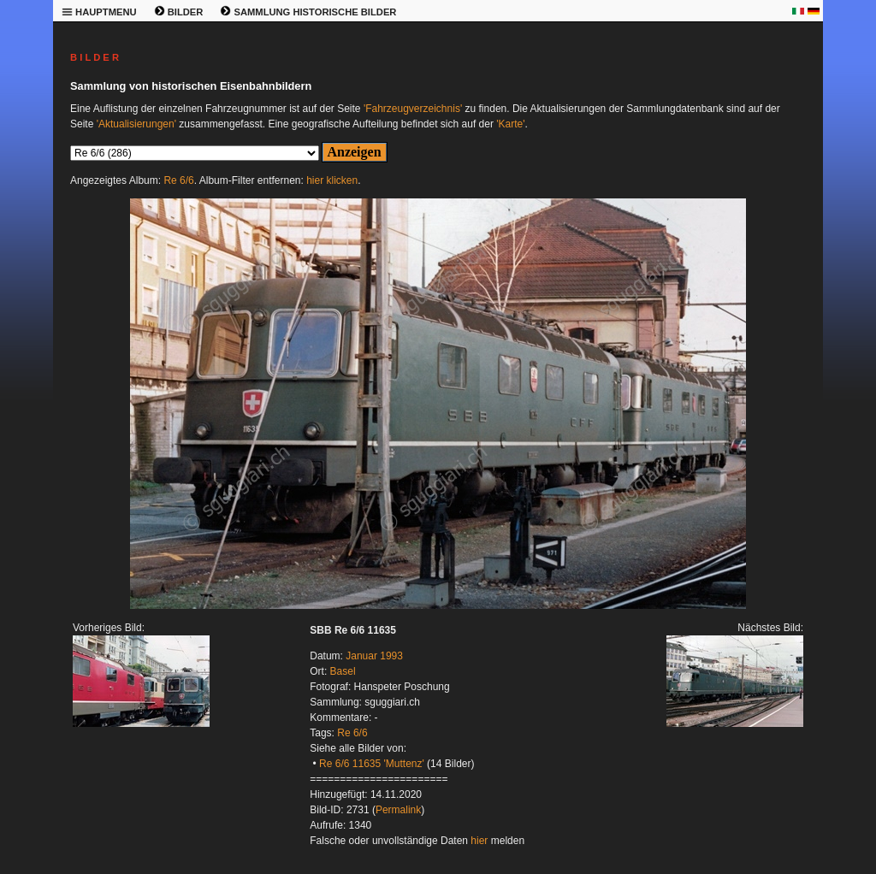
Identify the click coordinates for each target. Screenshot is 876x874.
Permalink (398, 810)
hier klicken (332, 180)
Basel (343, 671)
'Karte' (510, 124)
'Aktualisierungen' (136, 124)
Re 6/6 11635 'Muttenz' (371, 764)
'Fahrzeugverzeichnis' (413, 109)
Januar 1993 (374, 656)
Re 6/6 (178, 180)
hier (479, 841)
